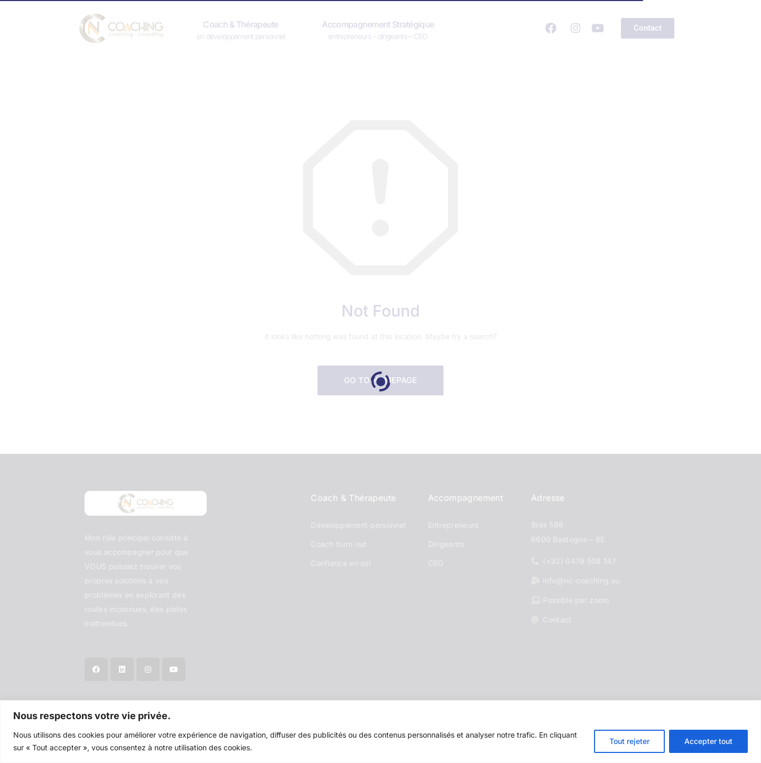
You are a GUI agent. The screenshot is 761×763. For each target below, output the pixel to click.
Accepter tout (708, 741)
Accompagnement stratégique (378, 29)
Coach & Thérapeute (241, 29)
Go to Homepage (380, 380)
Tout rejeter (629, 741)
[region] (380, 731)
